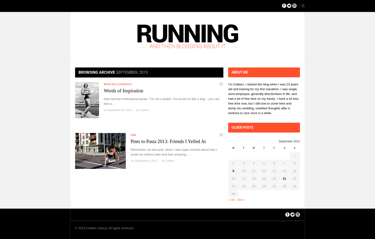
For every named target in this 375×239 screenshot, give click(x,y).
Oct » (241, 199)
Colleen (144, 110)
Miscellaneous (118, 84)
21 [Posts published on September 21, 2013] (284, 178)
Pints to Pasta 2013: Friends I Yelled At (168, 141)
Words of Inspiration (123, 90)
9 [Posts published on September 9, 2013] (233, 171)
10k (133, 135)
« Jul (231, 199)
